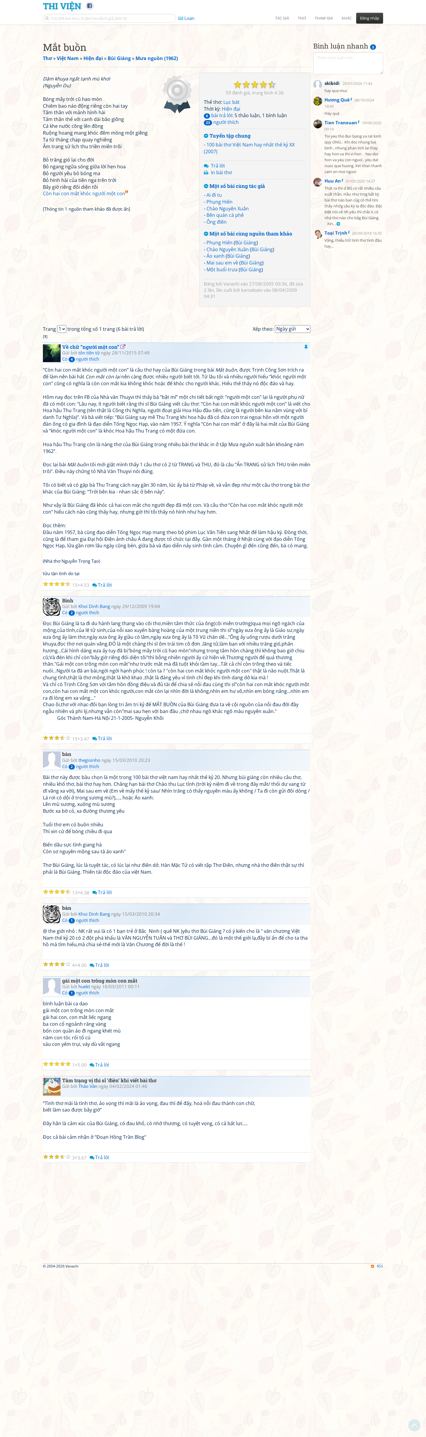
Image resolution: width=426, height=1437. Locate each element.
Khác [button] (347, 18)
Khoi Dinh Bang (94, 772)
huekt (84, 1152)
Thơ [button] (302, 18)
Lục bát (231, 185)
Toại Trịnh (336, 377)
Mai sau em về (222, 345)
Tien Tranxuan (341, 267)
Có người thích (80, 525)
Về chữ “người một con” (90, 512)
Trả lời (218, 248)
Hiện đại (231, 191)
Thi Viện (62, 6)
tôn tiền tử (89, 518)
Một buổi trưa (222, 352)
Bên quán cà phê (225, 298)
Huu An (333, 325)
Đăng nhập (369, 18)
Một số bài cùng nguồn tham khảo (248, 317)
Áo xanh (215, 339)
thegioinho (89, 926)
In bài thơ (221, 255)
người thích (221, 205)
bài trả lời (218, 198)
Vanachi (231, 367)
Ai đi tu (214, 278)
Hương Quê (337, 244)
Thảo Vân (87, 1252)
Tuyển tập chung (227, 219)
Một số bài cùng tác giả (234, 269)
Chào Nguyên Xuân (227, 291)
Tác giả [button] (282, 18)
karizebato (251, 373)
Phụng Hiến (219, 284)
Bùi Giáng (245, 325)
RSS (377, 1431)
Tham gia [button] (324, 18)
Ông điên (216, 304)
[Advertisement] (213, 69)
